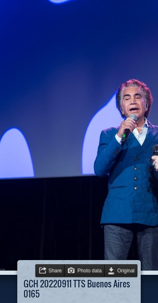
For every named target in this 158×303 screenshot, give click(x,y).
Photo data (89, 271)
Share (55, 271)
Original (125, 271)
